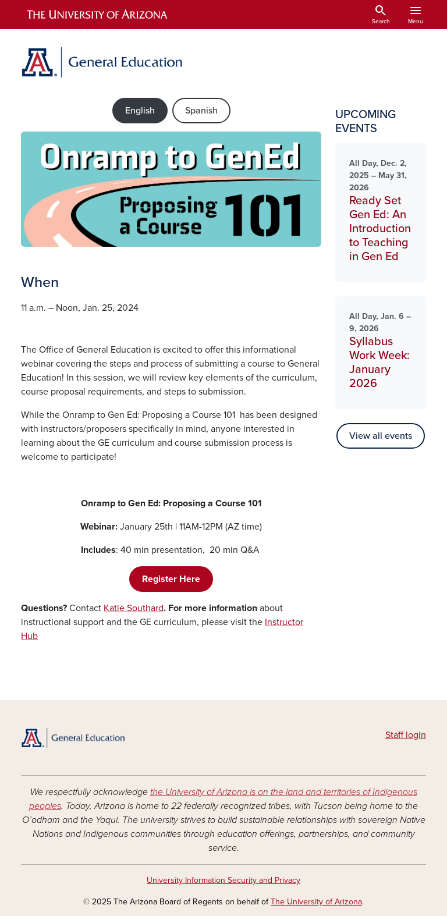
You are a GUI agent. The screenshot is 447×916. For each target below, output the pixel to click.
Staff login (405, 735)
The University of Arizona (316, 902)
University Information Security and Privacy (223, 880)
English (140, 110)
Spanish (201, 110)
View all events (380, 436)
